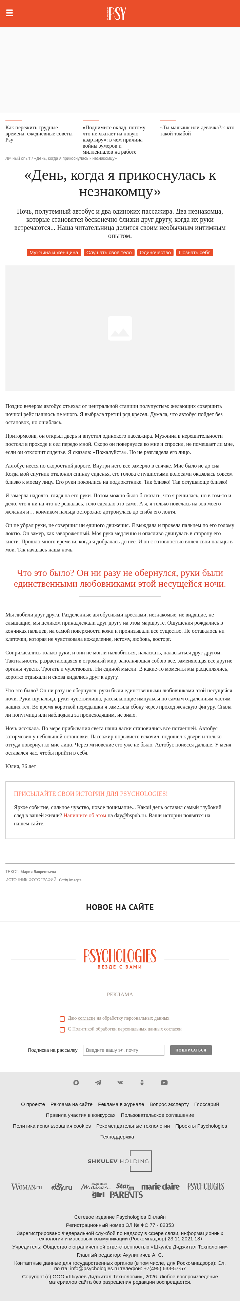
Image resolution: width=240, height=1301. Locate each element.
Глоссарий (206, 1104)
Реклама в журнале (121, 1104)
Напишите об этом (84, 815)
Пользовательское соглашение (157, 1115)
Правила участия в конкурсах (80, 1115)
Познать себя (195, 252)
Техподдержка (117, 1137)
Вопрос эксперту (169, 1104)
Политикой (83, 1029)
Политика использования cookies (52, 1126)
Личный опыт (17, 158)
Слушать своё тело (109, 252)
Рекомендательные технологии (133, 1126)
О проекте (33, 1104)
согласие (86, 1018)
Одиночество (155, 252)
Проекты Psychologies (201, 1126)
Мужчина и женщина (53, 252)
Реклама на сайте (72, 1104)
